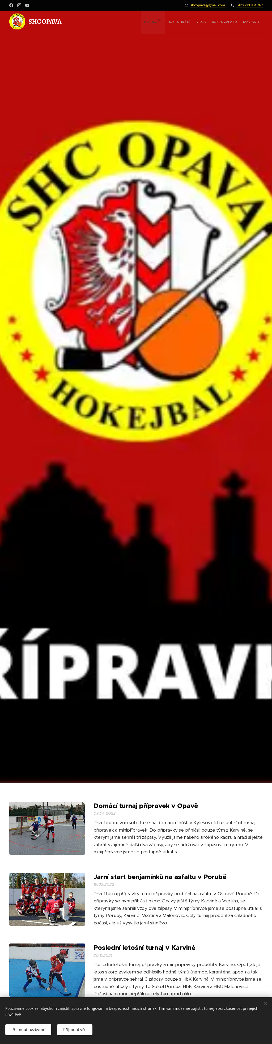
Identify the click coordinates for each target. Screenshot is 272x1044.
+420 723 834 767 (249, 5)
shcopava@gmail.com (207, 5)
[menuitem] (217, 21)
